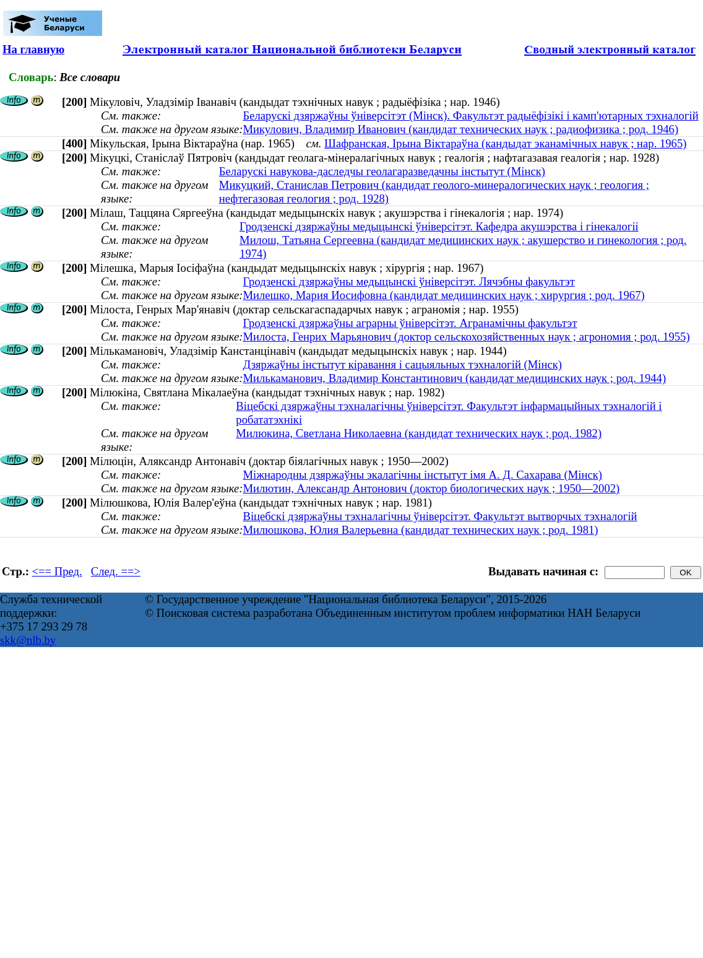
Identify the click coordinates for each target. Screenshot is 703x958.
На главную (33, 49)
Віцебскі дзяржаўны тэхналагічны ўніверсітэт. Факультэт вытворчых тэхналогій (440, 516)
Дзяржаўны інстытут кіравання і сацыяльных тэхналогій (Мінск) (402, 364)
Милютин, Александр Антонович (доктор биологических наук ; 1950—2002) (431, 488)
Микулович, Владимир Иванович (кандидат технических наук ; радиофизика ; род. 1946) (460, 129)
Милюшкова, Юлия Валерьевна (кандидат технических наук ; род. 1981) (420, 529)
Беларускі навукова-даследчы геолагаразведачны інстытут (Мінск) (382, 171)
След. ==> (115, 571)
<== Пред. (57, 571)
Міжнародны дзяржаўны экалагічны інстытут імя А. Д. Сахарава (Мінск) (422, 474)
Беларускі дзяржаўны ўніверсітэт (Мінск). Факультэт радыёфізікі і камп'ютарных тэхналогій (470, 115)
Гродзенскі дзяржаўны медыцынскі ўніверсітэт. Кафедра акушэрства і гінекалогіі (439, 226)
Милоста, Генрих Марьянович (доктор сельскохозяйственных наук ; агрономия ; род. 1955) (466, 336)
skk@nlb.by (28, 640)
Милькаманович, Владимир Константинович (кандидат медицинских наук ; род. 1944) (454, 378)
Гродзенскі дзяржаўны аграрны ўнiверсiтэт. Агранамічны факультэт (410, 322)
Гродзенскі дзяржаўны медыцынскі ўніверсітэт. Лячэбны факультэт (408, 281)
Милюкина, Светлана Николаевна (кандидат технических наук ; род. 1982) (419, 433)
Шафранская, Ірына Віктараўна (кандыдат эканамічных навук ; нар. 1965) (505, 143)
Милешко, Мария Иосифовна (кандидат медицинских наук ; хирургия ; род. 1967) (443, 295)
